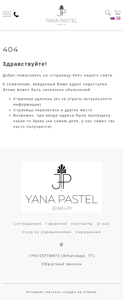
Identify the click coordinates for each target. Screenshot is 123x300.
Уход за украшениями (47, 232)
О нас (103, 223)
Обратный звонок (61, 264)
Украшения (88, 232)
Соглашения (27, 223)
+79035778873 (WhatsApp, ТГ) (62, 255)
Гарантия (56, 223)
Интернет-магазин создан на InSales (61, 292)
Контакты (82, 223)
